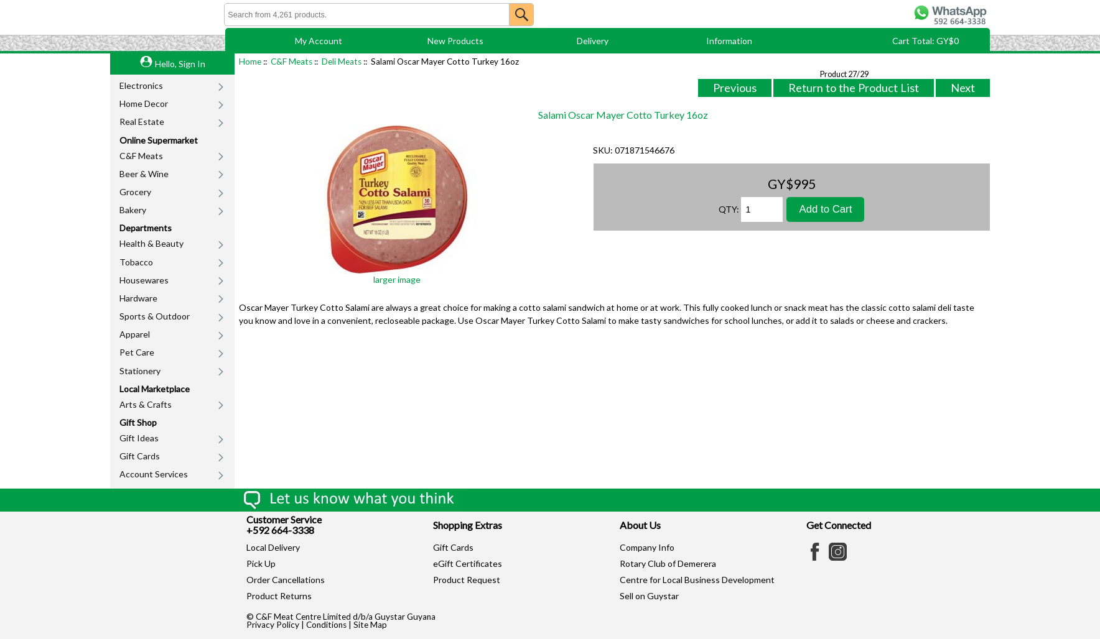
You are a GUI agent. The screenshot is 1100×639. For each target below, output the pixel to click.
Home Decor (143, 103)
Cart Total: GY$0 (925, 40)
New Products (455, 40)
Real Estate (141, 121)
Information (729, 40)
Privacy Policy (272, 625)
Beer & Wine (144, 173)
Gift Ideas (139, 438)
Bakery (132, 210)
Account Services (153, 474)
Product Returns (279, 596)
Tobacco (136, 262)
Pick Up (261, 563)
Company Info (647, 547)
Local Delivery (273, 547)
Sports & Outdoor (154, 316)
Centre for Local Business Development (697, 579)
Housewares (144, 280)
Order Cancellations (285, 579)
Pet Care (136, 352)
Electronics (141, 85)
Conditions (326, 625)
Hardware (138, 298)
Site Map (370, 625)
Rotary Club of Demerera (668, 563)
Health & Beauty (151, 243)
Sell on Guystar (649, 596)
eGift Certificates (467, 563)
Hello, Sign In (180, 63)
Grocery (135, 191)
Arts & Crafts (145, 404)
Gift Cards (139, 456)
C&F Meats (141, 155)
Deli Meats (341, 62)
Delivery (592, 40)
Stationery (140, 370)
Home (250, 62)
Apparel (134, 334)
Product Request (466, 579)
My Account (318, 40)
